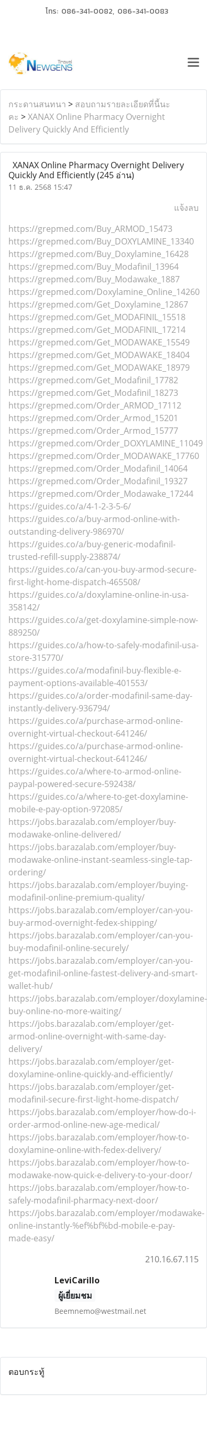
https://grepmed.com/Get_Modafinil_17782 (93, 380)
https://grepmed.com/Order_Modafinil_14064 (98, 468)
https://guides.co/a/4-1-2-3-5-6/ (69, 506)
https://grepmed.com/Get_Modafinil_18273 (93, 393)
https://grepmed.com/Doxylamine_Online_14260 (104, 292)
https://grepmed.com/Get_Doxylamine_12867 (98, 304)
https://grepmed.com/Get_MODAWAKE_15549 (99, 342)
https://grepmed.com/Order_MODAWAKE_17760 (103, 456)
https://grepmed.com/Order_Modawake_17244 (100, 493)
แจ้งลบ (186, 207)
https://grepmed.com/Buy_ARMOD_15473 (90, 228)
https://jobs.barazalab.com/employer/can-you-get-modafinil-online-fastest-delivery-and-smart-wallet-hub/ (103, 973)
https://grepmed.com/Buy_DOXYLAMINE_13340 (101, 241)
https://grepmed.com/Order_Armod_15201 (93, 418)
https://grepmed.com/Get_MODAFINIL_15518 (97, 317)
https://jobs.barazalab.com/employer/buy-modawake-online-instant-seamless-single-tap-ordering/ (100, 859)
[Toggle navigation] (193, 63)
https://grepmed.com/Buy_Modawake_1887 (94, 279)
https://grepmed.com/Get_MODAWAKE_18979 (99, 367)
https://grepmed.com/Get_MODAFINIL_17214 (97, 329)
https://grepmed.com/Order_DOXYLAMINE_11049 (105, 443)
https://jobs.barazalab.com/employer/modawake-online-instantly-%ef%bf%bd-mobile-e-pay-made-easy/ (106, 1225)
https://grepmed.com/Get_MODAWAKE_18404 (99, 355)
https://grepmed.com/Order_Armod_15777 (93, 430)
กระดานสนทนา (37, 104)
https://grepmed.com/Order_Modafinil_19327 (98, 481)
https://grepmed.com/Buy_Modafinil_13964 (93, 266)
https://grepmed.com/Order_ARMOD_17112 (94, 405)
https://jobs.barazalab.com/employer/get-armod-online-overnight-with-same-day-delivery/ (91, 1036)
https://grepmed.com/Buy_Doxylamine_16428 (98, 254)
